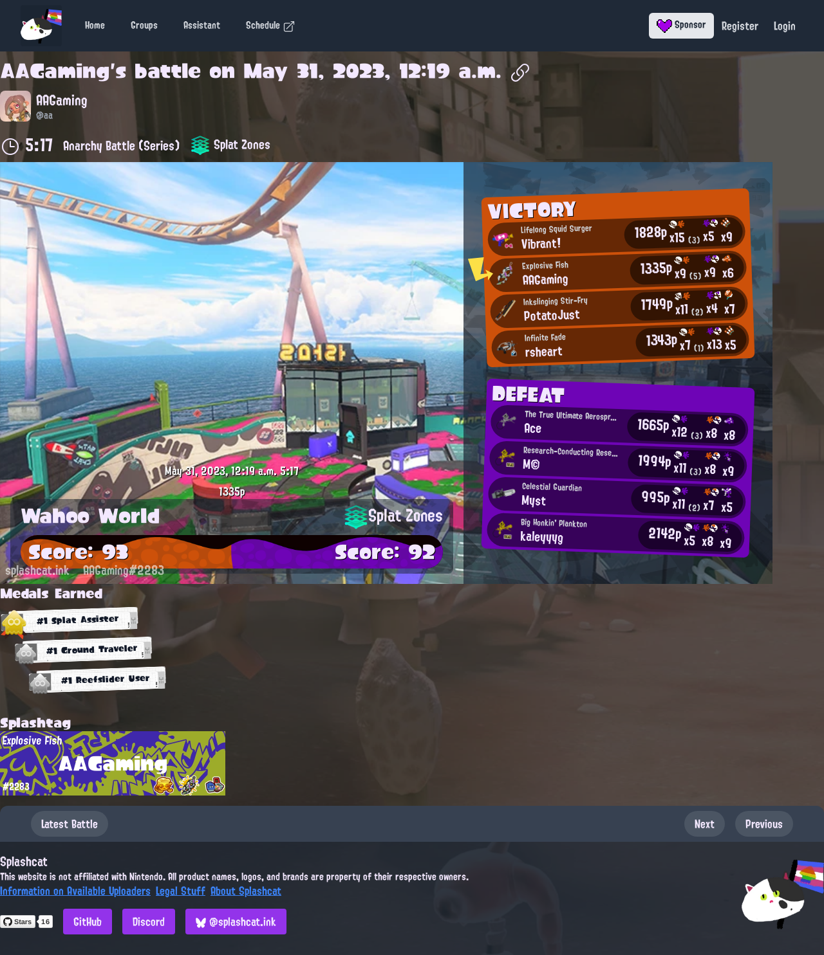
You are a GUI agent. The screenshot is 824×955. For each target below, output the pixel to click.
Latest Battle (69, 824)
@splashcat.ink (236, 921)
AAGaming (55, 70)
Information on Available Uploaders (75, 890)
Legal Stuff (180, 890)
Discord (149, 921)
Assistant (201, 25)
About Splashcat (246, 890)
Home (95, 25)
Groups (144, 25)
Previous (764, 824)
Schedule (270, 25)
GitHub (87, 921)
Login (785, 25)
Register (740, 25)
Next (705, 824)
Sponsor (681, 24)
